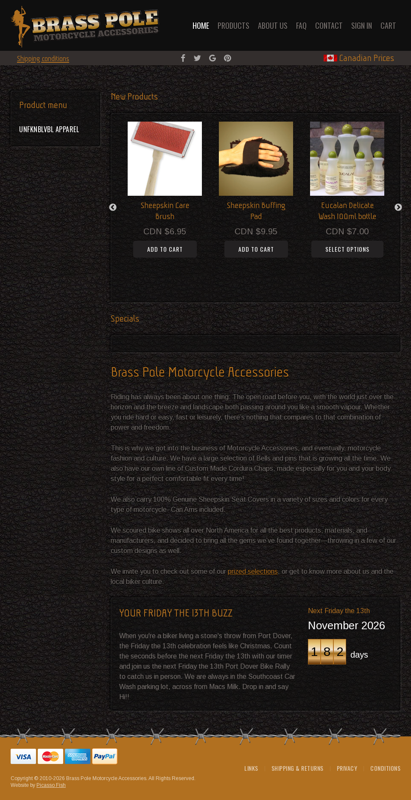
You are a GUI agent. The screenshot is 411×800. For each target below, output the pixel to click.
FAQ (301, 25)
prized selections (253, 571)
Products (233, 25)
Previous (113, 207)
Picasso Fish (51, 785)
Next (398, 207)
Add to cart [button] (165, 248)
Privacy (347, 768)
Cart (388, 25)
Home (201, 25)
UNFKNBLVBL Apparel (49, 129)
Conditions (385, 768)
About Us (273, 25)
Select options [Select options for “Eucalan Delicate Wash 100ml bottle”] (347, 248)
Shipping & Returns (297, 768)
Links (251, 768)
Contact (329, 25)
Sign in (361, 25)
